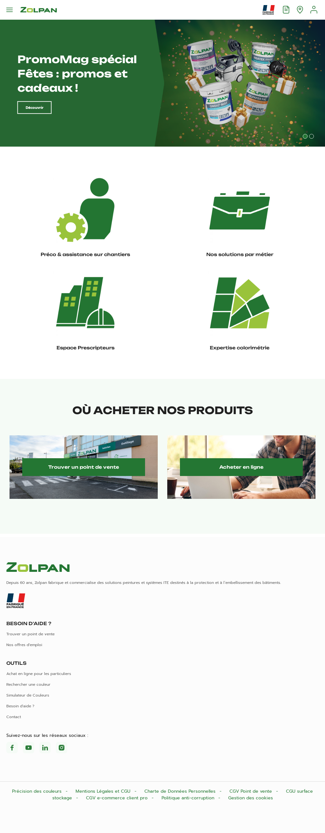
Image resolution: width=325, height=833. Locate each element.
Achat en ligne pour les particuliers (38, 674)
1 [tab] (305, 136)
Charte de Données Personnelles (180, 791)
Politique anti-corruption (189, 798)
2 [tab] (311, 136)
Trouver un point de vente (83, 467)
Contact (13, 717)
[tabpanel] (162, 83)
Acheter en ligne (241, 467)
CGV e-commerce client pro (117, 798)
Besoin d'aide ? (20, 706)
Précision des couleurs (37, 791)
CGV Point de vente (251, 791)
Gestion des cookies (250, 798)
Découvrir (34, 107)
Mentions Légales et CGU (104, 791)
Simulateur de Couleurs (27, 695)
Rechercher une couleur (28, 684)
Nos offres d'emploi (24, 645)
